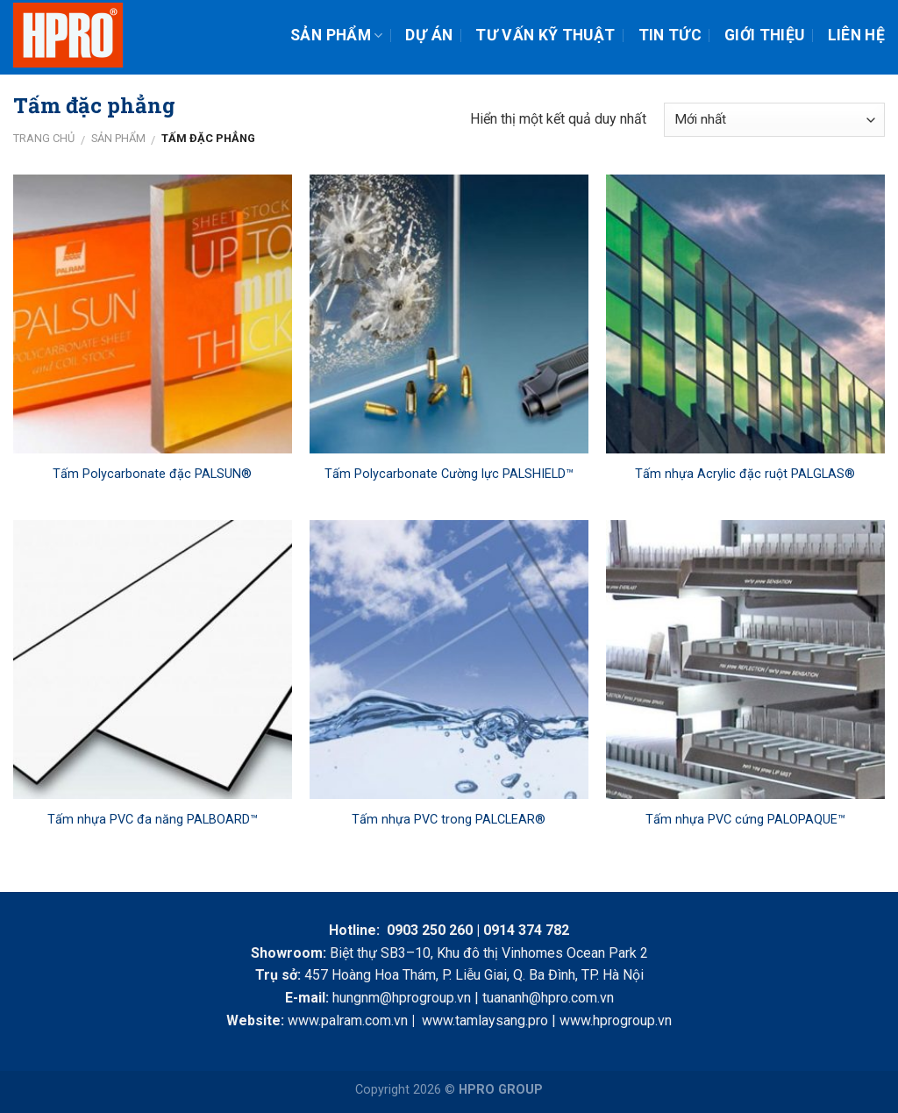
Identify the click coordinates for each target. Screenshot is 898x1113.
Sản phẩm (336, 35)
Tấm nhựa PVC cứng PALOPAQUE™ (745, 819)
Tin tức (670, 35)
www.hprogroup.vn (615, 1020)
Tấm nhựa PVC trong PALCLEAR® (448, 819)
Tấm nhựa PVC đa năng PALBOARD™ (152, 819)
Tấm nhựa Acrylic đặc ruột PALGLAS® (745, 474)
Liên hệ (856, 35)
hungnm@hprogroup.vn (401, 997)
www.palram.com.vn (348, 1020)
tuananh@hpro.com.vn (548, 997)
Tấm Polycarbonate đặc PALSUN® (152, 474)
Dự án (429, 35)
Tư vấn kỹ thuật (545, 35)
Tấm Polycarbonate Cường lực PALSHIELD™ (449, 474)
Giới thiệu (764, 35)
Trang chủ (44, 138)
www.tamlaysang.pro (485, 1020)
